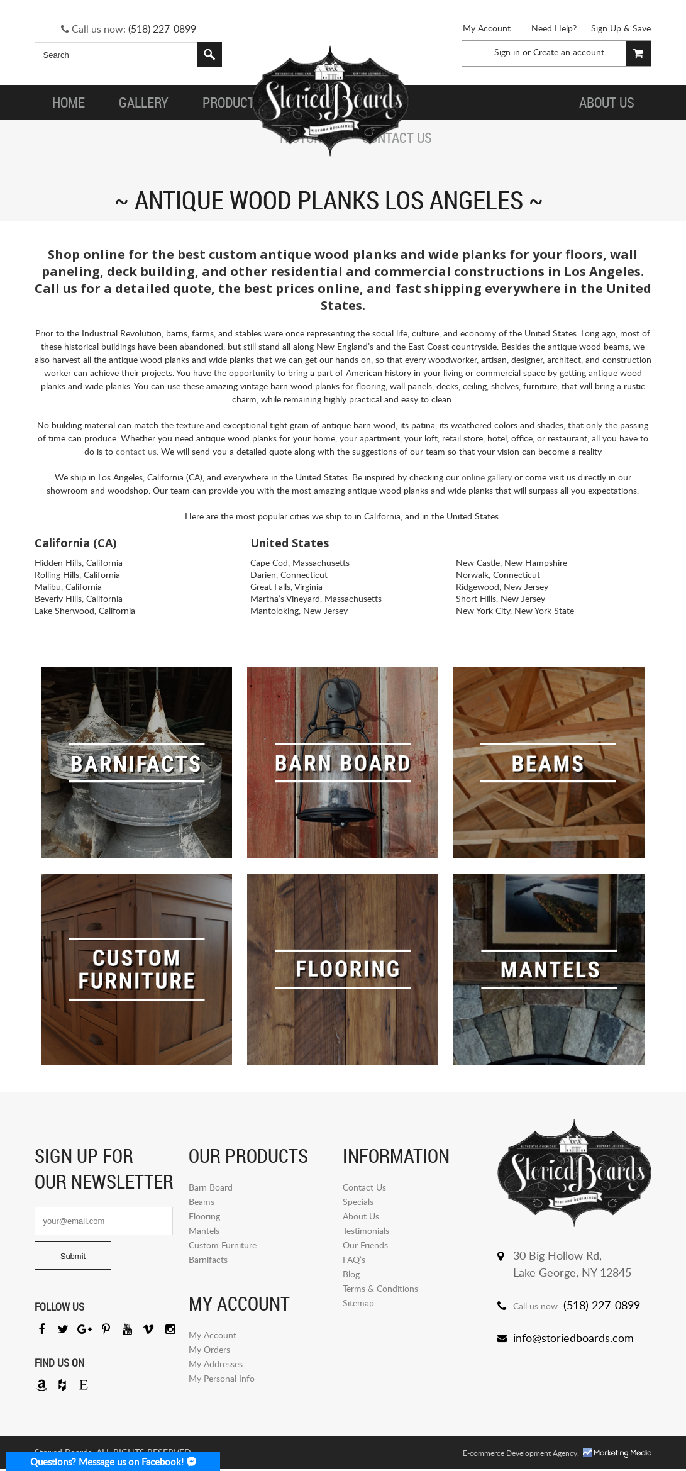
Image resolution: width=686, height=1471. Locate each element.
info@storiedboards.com (573, 1337)
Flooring (204, 1216)
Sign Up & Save (621, 28)
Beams (201, 1201)
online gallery (487, 477)
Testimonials (366, 1230)
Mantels (204, 1230)
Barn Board (211, 1187)
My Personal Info (222, 1378)
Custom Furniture (223, 1245)
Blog (351, 1274)
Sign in (507, 52)
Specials (358, 1201)
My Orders (209, 1349)
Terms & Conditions (380, 1288)
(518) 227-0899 (162, 29)
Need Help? (554, 28)
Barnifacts (208, 1259)
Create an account (568, 52)
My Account (487, 28)
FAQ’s (354, 1259)
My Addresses (216, 1364)
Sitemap (358, 1303)
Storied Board (329, 102)
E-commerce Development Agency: (521, 1455)
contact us (136, 451)
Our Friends (365, 1245)
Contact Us (364, 1187)
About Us (361, 1216)
